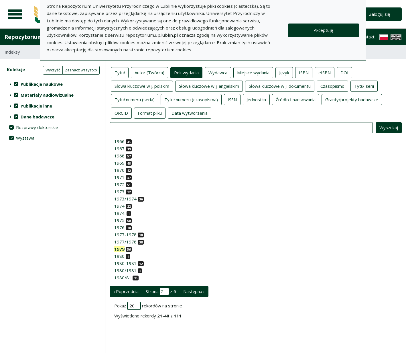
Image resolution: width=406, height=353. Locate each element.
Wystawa (25, 138)
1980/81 (122, 277)
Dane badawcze (37, 117)
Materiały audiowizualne (47, 95)
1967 (119, 148)
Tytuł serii (364, 86)
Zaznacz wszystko (81, 70)
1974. (119, 213)
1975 (119, 220)
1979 (119, 249)
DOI (344, 72)
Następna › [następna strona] (194, 291)
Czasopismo (332, 86)
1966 (119, 141)
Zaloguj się (379, 14)
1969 (119, 163)
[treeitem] (52, 84)
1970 (119, 170)
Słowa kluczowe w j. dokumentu (280, 86)
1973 (119, 191)
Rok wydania (186, 72)
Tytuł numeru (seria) (135, 99)
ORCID (121, 113)
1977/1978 (125, 242)
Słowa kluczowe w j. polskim (142, 86)
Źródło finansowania (296, 99)
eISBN (324, 72)
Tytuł (120, 72)
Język (284, 72)
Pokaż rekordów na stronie (148, 306)
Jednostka (256, 99)
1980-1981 (125, 263)
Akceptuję (323, 30)
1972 (119, 184)
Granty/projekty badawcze (351, 99)
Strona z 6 (161, 291)
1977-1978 (125, 234)
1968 (119, 156)
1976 (119, 227)
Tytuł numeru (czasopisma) (191, 99)
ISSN (232, 99)
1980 (119, 256)
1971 (119, 177)
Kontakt (367, 37)
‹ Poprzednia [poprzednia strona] (126, 291)
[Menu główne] (14, 14)
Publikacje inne (36, 106)
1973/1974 (125, 199)
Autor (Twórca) (149, 72)
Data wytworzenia (190, 113)
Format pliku (150, 113)
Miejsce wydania (253, 72)
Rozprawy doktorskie (37, 127)
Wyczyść (53, 70)
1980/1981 (125, 270)
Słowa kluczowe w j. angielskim (209, 86)
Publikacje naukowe (42, 84)
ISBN (304, 72)
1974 (119, 206)
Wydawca (217, 72)
